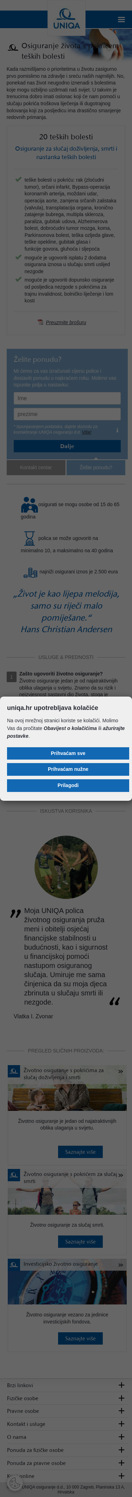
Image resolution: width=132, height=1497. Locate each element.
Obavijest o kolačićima (70, 728)
